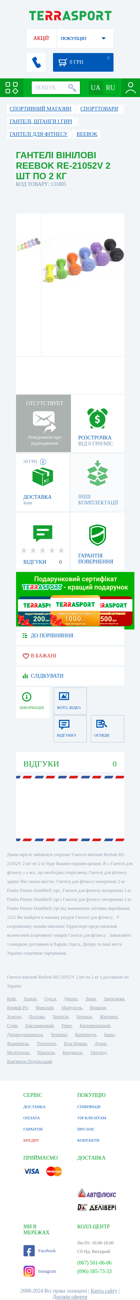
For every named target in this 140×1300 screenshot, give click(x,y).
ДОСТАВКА (35, 1106)
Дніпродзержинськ (25, 1034)
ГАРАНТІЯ (33, 1129)
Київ (11, 998)
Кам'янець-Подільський (29, 1061)
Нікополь (46, 1052)
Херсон (14, 1016)
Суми (12, 1025)
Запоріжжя (114, 998)
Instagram (40, 1271)
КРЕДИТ (31, 1140)
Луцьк (100, 1043)
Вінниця (98, 1007)
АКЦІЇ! (41, 38)
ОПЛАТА (32, 1118)
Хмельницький (39, 1025)
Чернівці (59, 1034)
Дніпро (70, 998)
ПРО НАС (86, 1129)
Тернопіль (46, 1043)
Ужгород (98, 1052)
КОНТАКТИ (88, 1140)
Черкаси (84, 1016)
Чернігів (61, 1016)
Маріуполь (72, 1007)
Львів (90, 998)
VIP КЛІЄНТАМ (91, 1118)
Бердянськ (73, 1052)
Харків (30, 998)
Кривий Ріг (17, 1007)
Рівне (67, 1025)
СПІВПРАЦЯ (88, 1106)
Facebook (40, 1250)
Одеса (50, 998)
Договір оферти (70, 1297)
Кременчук (85, 1034)
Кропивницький (95, 1025)
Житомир (109, 1016)
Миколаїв (44, 1007)
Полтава (37, 1016)
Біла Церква (75, 1043)
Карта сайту (104, 1291)
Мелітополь (18, 1052)
